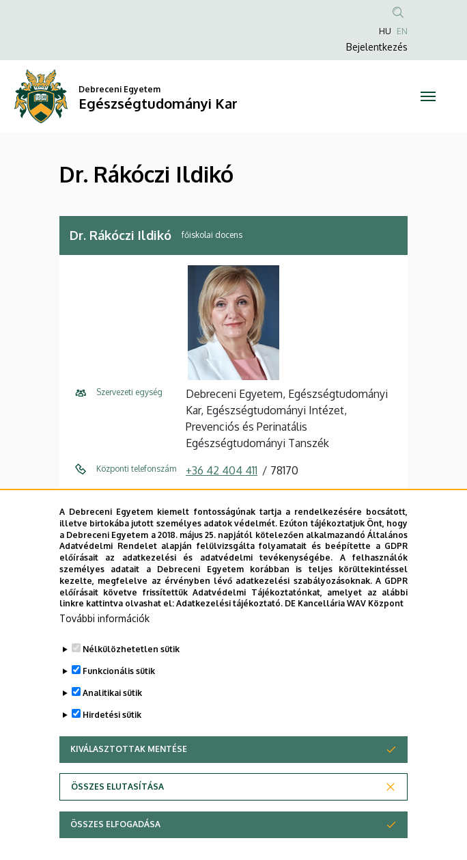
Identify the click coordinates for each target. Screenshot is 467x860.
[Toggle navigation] (428, 96)
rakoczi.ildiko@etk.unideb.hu (256, 498)
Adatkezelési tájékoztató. (229, 631)
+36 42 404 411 (221, 470)
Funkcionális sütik (119, 699)
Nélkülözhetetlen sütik (131, 677)
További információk (104, 646)
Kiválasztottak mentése (128, 777)
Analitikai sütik (112, 721)
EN (402, 31)
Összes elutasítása (117, 814)
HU (385, 31)
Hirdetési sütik (112, 743)
